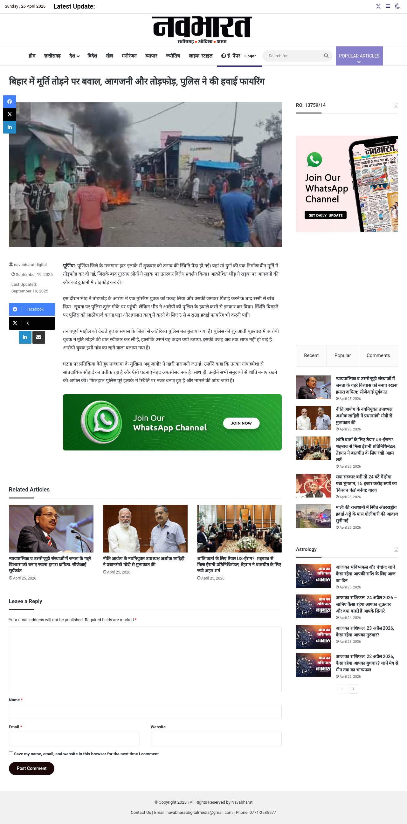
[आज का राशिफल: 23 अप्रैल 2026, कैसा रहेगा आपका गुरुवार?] (313, 637)
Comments (378, 355)
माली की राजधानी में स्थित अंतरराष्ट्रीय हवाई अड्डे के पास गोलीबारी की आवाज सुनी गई (367, 514)
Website (158, 726)
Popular (343, 355)
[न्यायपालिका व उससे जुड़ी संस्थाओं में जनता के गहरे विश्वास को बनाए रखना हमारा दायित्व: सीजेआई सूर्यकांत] (51, 529)
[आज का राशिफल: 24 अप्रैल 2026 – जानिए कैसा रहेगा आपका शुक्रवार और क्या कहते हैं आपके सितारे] (313, 607)
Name (16, 699)
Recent (311, 355)
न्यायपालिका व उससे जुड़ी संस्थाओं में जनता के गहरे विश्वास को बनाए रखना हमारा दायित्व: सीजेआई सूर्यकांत (50, 564)
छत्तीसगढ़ (52, 56)
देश (72, 56)
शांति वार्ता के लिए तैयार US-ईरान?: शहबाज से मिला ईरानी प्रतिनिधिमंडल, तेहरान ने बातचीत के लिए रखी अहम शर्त (239, 564)
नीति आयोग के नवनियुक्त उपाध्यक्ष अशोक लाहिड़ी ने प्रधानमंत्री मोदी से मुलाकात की (364, 416)
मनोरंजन (129, 56)
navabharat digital (30, 264)
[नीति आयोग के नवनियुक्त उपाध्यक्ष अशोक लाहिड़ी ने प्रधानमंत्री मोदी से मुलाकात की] (145, 529)
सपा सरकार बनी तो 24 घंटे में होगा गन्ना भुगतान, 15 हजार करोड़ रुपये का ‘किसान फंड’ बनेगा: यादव (366, 484)
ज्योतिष (173, 56)
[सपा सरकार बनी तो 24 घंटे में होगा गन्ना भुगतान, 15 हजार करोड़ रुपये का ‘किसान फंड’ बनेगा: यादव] (313, 486)
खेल (109, 56)
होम (32, 56)
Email (15, 726)
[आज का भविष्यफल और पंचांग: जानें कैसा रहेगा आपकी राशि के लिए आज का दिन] (313, 576)
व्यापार (151, 56)
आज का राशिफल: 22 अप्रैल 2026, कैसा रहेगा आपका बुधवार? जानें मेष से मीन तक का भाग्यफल (367, 664)
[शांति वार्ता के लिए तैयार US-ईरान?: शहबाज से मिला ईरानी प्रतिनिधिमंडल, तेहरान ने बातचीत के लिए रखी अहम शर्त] (239, 529)
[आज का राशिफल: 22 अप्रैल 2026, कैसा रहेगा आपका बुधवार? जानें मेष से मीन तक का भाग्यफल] (313, 666)
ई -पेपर (239, 56)
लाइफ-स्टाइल (200, 56)
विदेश (92, 56)
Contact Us (141, 812)
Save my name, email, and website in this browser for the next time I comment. (87, 754)
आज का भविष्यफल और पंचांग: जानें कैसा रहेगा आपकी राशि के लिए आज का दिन (365, 574)
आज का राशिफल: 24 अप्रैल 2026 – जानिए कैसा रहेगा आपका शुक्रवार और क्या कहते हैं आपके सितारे (366, 605)
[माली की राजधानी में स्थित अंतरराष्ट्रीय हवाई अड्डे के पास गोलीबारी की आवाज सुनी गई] (313, 517)
